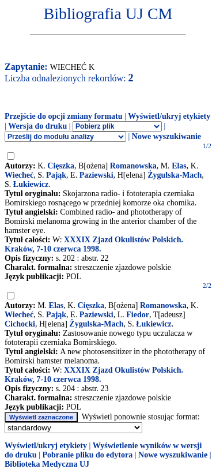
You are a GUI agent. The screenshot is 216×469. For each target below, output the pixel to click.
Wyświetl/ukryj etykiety (169, 116)
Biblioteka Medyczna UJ (47, 464)
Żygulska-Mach (174, 175)
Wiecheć (19, 175)
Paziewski (96, 175)
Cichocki (20, 324)
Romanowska (133, 166)
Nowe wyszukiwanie (166, 136)
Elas (179, 166)
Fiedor (137, 314)
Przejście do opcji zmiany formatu (64, 116)
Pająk (56, 175)
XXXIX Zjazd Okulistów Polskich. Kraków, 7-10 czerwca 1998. (94, 244)
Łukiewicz (30, 184)
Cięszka (60, 166)
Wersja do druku (37, 126)
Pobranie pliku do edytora (87, 455)
